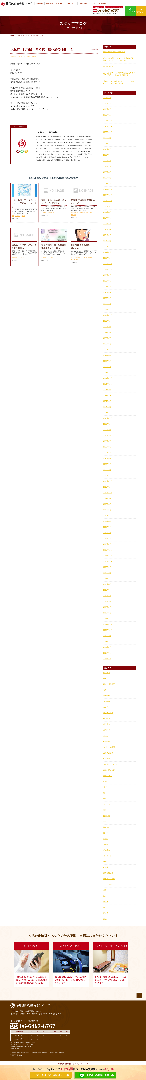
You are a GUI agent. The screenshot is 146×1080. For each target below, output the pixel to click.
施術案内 (49, 3)
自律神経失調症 (109, 770)
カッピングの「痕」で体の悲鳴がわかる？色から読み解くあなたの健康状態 (119, 74)
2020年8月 (107, 435)
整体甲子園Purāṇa (17, 1055)
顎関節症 (106, 741)
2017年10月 (107, 630)
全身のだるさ (108, 753)
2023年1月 (107, 304)
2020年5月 (107, 453)
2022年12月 (107, 309)
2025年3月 (107, 172)
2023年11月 (107, 264)
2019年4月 (107, 527)
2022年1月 (107, 367)
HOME (12, 35)
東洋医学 (73, 213)
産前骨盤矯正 (108, 873)
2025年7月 (107, 149)
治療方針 (39, 3)
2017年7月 (107, 647)
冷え (72, 257)
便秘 (87, 213)
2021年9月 (107, 390)
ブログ (93, 3)
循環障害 (106, 724)
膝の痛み (35, 57)
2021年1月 (107, 412)
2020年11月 (107, 418)
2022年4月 (107, 349)
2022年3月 (107, 355)
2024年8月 (107, 212)
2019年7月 (107, 510)
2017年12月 (107, 619)
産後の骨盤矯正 (109, 684)
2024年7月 (107, 218)
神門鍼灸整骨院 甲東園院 (57, 1052)
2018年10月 (107, 561)
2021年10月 (107, 384)
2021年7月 (107, 395)
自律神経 (17, 216)
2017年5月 (107, 659)
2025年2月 (107, 178)
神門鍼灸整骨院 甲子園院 (39, 1052)
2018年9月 (107, 567)
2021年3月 (107, 401)
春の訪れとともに (110, 66)
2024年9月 (107, 206)
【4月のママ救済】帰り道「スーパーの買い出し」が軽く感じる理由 (118, 82)
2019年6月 (107, 515)
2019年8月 (107, 504)
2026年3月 (107, 103)
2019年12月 (107, 481)
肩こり (23, 216)
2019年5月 (107, 521)
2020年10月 (107, 424)
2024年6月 (107, 224)
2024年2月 (107, 246)
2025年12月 (107, 121)
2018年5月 (107, 590)
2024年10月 (107, 201)
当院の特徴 (83, 3)
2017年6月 (107, 653)
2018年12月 (107, 550)
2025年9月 (107, 138)
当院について (71, 3)
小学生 (105, 867)
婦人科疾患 (107, 827)
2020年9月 (107, 430)
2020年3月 (107, 464)
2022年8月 (107, 332)
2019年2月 (107, 538)
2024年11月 (107, 195)
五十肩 (73, 259)
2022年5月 (107, 344)
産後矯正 (106, 758)
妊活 (105, 810)
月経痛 (105, 844)
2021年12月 (107, 372)
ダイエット (107, 856)
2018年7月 (107, 578)
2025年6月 (107, 155)
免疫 (105, 919)
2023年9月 (107, 275)
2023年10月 (107, 269)
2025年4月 (107, 166)
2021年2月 (107, 407)
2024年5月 (107, 229)
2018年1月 (107, 613)
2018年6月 (107, 584)
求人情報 (102, 3)
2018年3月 (107, 601)
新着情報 (106, 696)
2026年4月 (107, 98)
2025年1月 (107, 184)
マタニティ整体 (109, 879)
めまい (105, 896)
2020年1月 (107, 475)
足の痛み (106, 850)
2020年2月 (107, 470)
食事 (105, 690)
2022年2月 (107, 361)
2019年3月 (107, 533)
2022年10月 (107, 321)
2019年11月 (107, 487)
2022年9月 (107, 327)
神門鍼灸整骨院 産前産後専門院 (20, 1052)
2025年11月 (107, 126)
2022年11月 (107, 315)
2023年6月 (107, 281)
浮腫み (105, 862)
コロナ (105, 707)
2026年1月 (107, 115)
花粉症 (105, 913)
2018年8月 (107, 573)
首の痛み (106, 701)
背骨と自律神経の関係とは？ (114, 52)
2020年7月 (107, 441)
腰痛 (28, 57)
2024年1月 (107, 252)
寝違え (90, 257)
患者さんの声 (81, 213)
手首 (105, 821)
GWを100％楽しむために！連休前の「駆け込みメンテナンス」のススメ (118, 59)
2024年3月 (107, 241)
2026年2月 (107, 109)
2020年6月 (107, 447)
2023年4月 (107, 292)
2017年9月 (107, 636)
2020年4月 (107, 458)
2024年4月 (107, 235)
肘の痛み (106, 718)
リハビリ (106, 804)
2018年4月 (107, 596)
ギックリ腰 (107, 884)
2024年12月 (107, 189)
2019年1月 (107, 544)
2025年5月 (107, 161)
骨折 (105, 787)
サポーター (107, 776)
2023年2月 (107, 298)
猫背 (77, 259)
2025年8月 (107, 143)
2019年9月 (107, 498)
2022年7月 (107, 338)
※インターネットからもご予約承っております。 (24, 1042)
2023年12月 (107, 258)
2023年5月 (107, 287)
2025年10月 (107, 132)
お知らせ (59, 3)
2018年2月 (107, 607)
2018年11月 (107, 556)
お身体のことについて (17, 57)
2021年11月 (107, 378)
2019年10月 (107, 493)
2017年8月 (107, 641)
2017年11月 (107, 624)
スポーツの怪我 (109, 747)
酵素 (105, 678)
